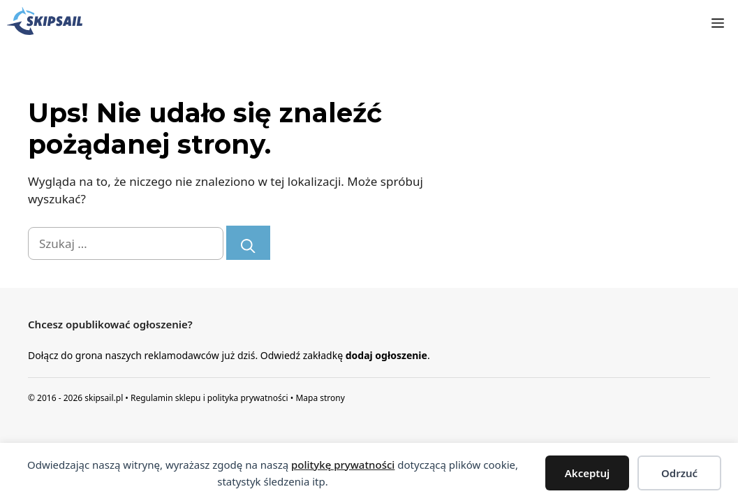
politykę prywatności (342, 465)
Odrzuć (679, 473)
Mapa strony (319, 398)
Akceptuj (587, 473)
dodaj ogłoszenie (386, 355)
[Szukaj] (248, 243)
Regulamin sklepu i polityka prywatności (209, 398)
